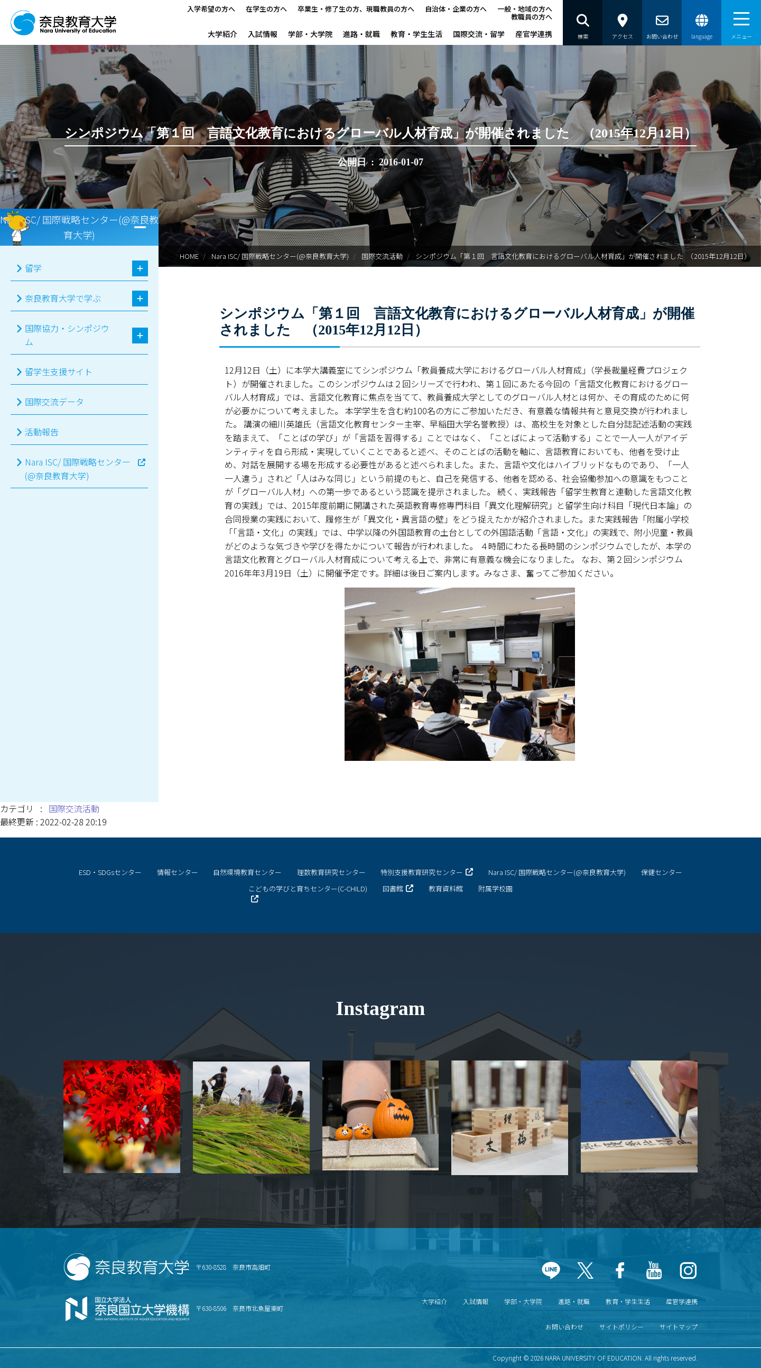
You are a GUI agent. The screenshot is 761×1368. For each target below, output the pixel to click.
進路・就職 (361, 34)
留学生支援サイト (58, 371)
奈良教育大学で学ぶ (63, 298)
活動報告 (42, 431)
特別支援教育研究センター (421, 872)
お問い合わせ (564, 1326)
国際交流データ (54, 401)
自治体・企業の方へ (456, 8)
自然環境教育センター (247, 872)
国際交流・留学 (479, 34)
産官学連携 (533, 34)
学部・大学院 (310, 34)
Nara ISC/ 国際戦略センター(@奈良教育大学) (280, 256)
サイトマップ (679, 1326)
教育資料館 (446, 888)
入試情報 (262, 34)
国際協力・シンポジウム (67, 335)
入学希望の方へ (211, 8)
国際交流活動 (382, 256)
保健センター (661, 872)
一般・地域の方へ (524, 8)
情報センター (177, 872)
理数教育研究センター (331, 872)
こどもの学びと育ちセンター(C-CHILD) (307, 888)
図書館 (393, 888)
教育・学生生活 (416, 34)
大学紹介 (222, 34)
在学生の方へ (266, 8)
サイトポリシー (621, 1326)
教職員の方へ (531, 16)
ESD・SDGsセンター (110, 872)
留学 (33, 268)
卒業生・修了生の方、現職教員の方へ (356, 8)
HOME (189, 256)
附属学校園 (495, 888)
